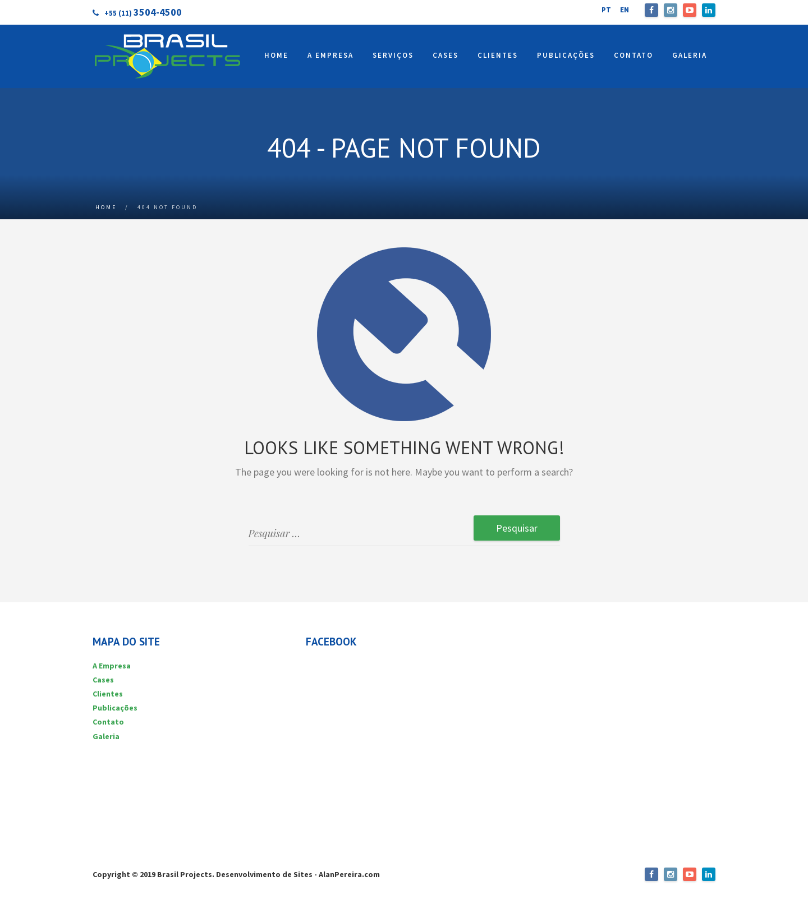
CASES (445, 55)
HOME (276, 55)
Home (106, 207)
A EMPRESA (330, 55)
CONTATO (633, 55)
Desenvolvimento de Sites (264, 874)
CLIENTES (498, 55)
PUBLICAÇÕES (566, 55)
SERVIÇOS (393, 55)
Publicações (115, 708)
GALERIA (689, 55)
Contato (108, 722)
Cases (103, 680)
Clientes (108, 694)
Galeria (106, 736)
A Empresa (112, 666)
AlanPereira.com (349, 874)
